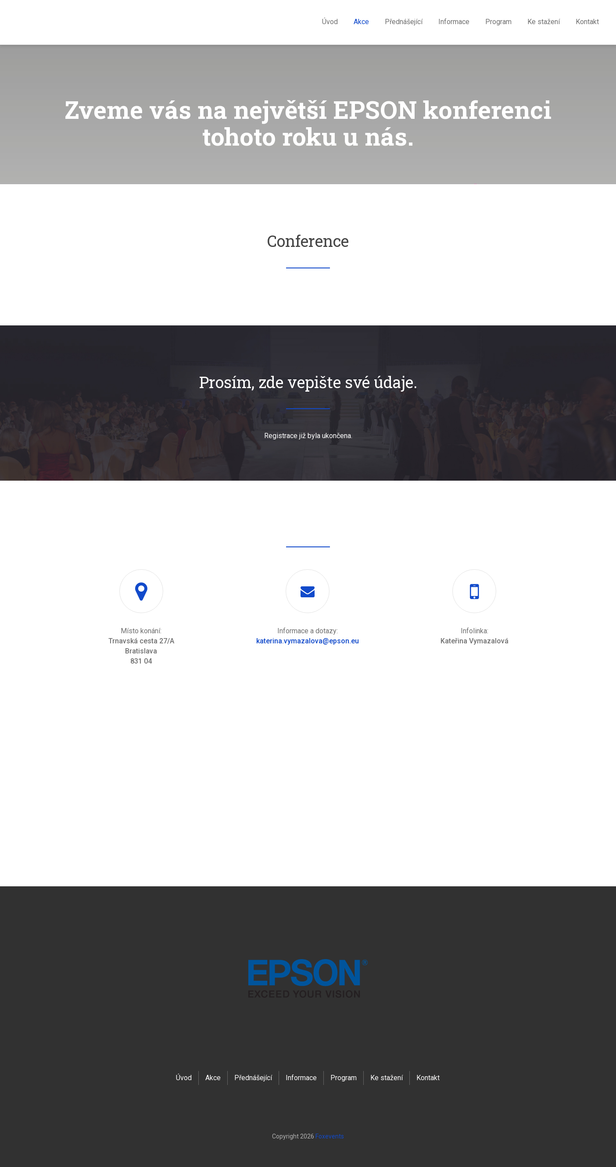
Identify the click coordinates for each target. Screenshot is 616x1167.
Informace (453, 22)
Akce (361, 22)
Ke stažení (543, 22)
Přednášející (404, 22)
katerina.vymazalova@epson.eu (307, 641)
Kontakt (587, 22)
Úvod (330, 22)
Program (498, 22)
